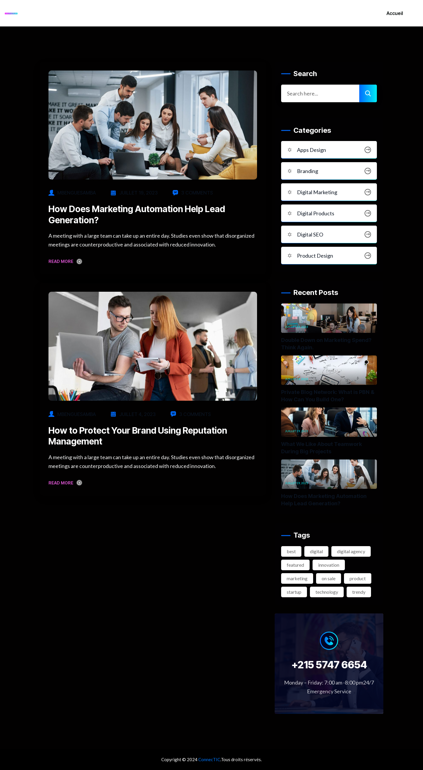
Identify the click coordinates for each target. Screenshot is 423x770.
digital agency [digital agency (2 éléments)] (351, 551)
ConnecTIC (209, 759)
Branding (329, 171)
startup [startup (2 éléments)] (294, 592)
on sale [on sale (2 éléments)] (328, 578)
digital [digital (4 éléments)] (316, 551)
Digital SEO (329, 234)
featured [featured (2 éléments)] (295, 565)
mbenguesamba (76, 193)
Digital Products (329, 213)
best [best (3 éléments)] (291, 551)
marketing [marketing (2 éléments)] (297, 578)
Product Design (329, 255)
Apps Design (329, 150)
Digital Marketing (329, 192)
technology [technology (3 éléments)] (326, 592)
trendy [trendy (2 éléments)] (358, 592)
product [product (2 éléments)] (358, 578)
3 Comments (192, 193)
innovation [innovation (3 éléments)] (328, 565)
